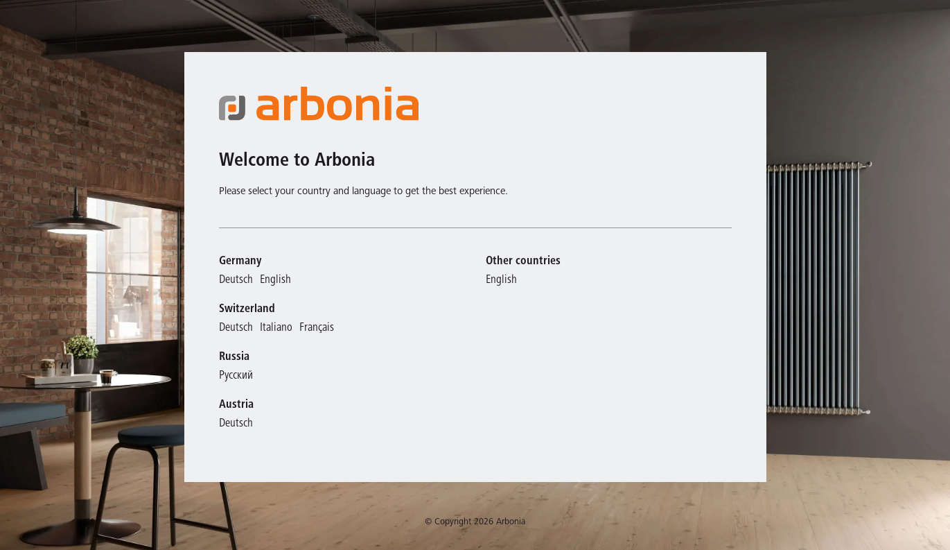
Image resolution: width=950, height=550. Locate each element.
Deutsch (236, 280)
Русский (236, 376)
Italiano (276, 328)
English (275, 280)
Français (316, 328)
